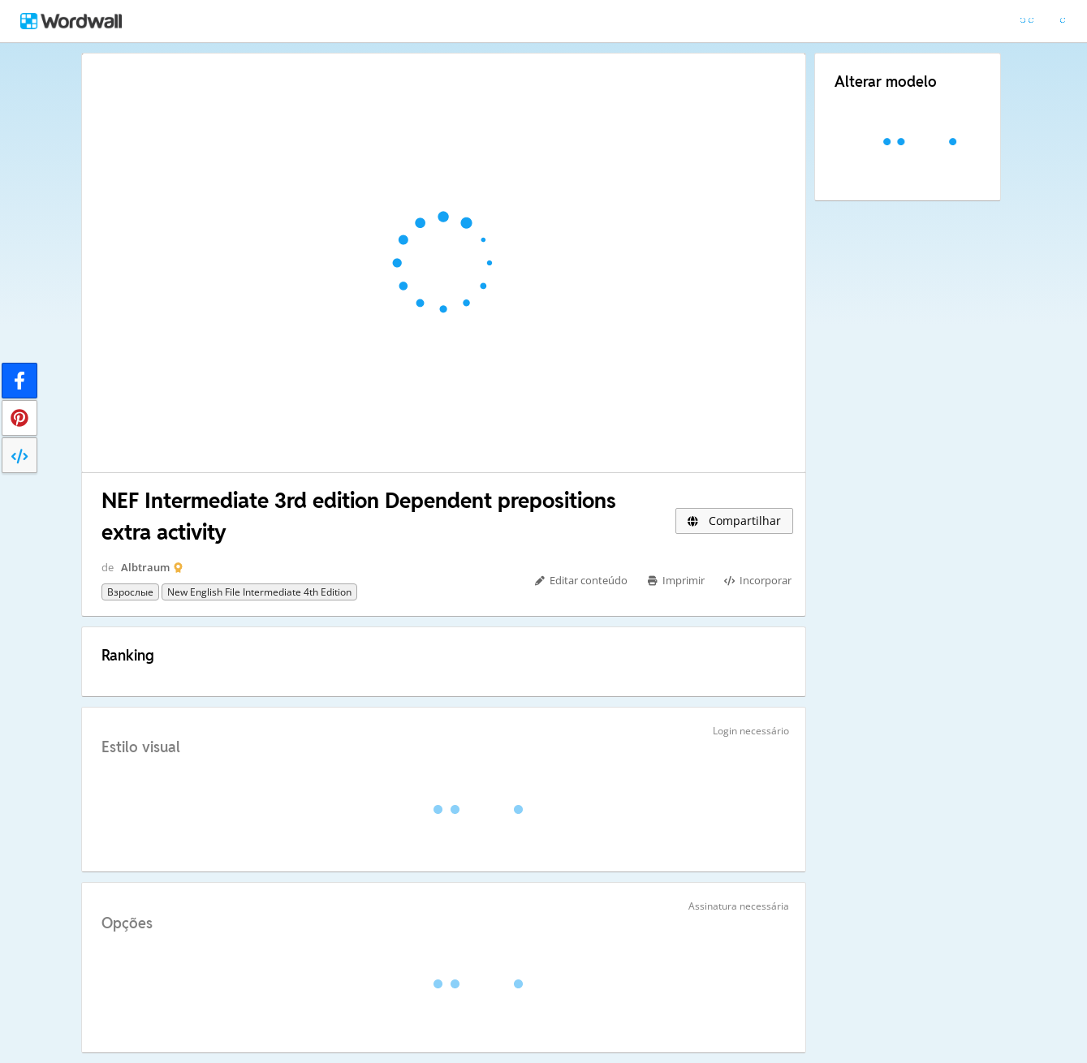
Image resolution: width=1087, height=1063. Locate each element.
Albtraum (145, 567)
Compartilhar (734, 520)
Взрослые (130, 592)
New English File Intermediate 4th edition (259, 592)
